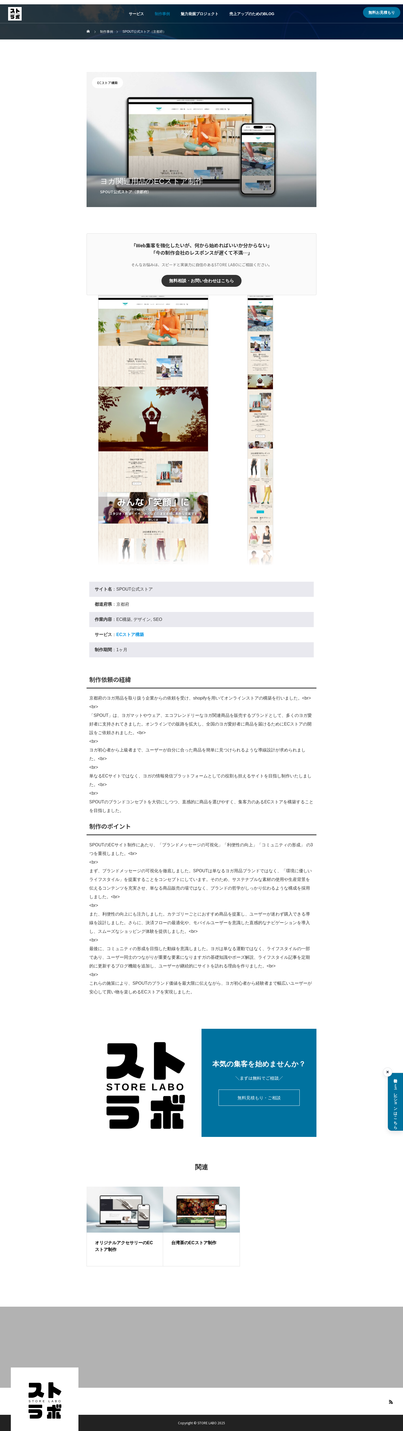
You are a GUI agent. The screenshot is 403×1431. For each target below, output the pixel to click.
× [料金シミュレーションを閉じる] (387, 1072)
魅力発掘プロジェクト (200, 14)
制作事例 (162, 14)
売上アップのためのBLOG (251, 14)
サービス (136, 14)
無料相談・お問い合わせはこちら (201, 280)
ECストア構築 (107, 82)
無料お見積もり (381, 12)
